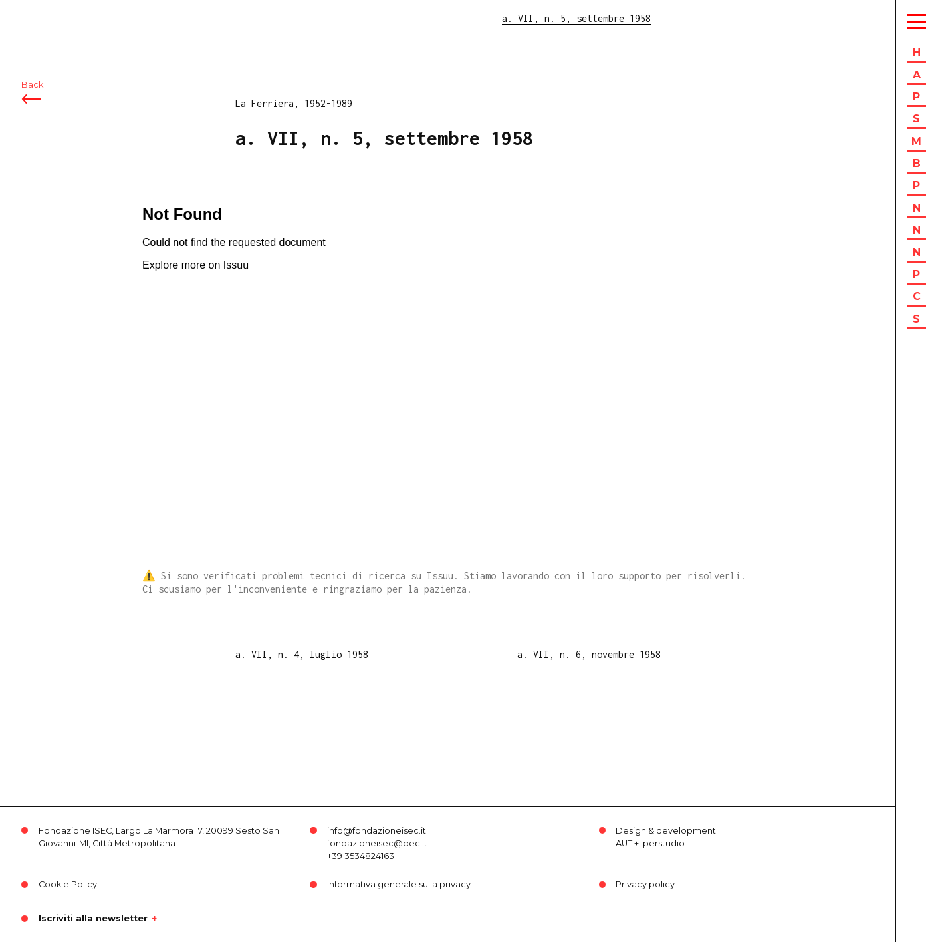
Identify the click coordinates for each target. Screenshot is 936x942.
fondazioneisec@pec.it (377, 843)
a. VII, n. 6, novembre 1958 (589, 654)
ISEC (45, 18)
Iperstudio (663, 843)
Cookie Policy (68, 884)
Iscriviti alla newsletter (93, 918)
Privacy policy (645, 884)
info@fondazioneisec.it (376, 831)
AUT (624, 843)
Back (32, 85)
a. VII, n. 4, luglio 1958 (301, 654)
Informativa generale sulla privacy (399, 884)
